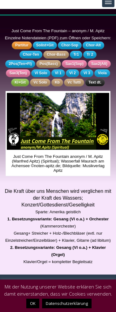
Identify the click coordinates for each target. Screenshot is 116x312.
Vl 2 (72, 73)
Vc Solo (40, 82)
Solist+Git (45, 45)
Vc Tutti (74, 82)
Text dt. (94, 82)
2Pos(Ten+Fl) (20, 64)
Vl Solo (41, 73)
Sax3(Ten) (18, 73)
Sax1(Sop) (74, 64)
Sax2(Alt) (99, 64)
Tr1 (76, 54)
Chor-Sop (69, 45)
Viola (102, 73)
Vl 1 (58, 73)
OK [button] (33, 303)
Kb (57, 82)
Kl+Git (20, 82)
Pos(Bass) (49, 64)
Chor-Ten (31, 54)
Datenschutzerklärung (67, 303)
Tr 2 (90, 54)
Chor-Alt (93, 45)
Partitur (21, 45)
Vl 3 (87, 73)
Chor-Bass (56, 54)
